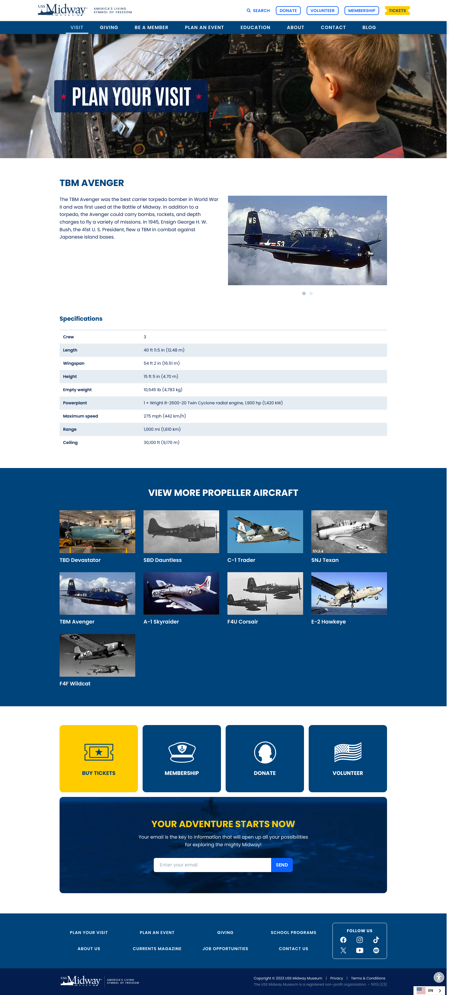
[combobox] (429, 990)
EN (425, 990)
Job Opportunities (225, 949)
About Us (89, 949)
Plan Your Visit (89, 932)
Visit (76, 27)
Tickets (397, 10)
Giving (109, 27)
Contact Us (293, 949)
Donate (288, 10)
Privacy (336, 978)
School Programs (293, 932)
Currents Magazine (157, 949)
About (296, 27)
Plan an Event (204, 27)
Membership (361, 10)
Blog (369, 27)
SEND (282, 865)
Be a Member (151, 27)
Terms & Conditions (368, 978)
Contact (333, 27)
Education (256, 27)
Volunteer (322, 10)
